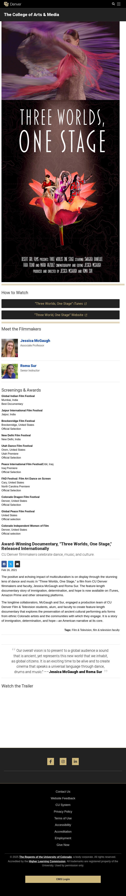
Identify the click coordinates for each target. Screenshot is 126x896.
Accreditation (63, 831)
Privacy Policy (63, 811)
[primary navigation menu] (119, 4)
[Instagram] (63, 766)
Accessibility (63, 825)
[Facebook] (50, 766)
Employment (63, 838)
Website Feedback (63, 798)
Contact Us (63, 791)
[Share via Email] (17, 564)
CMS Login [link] (63, 879)
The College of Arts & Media (31, 14)
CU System (62, 805)
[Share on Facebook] (4, 564)
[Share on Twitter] (10, 564)
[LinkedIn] (75, 766)
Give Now (63, 845)
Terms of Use (63, 818)
